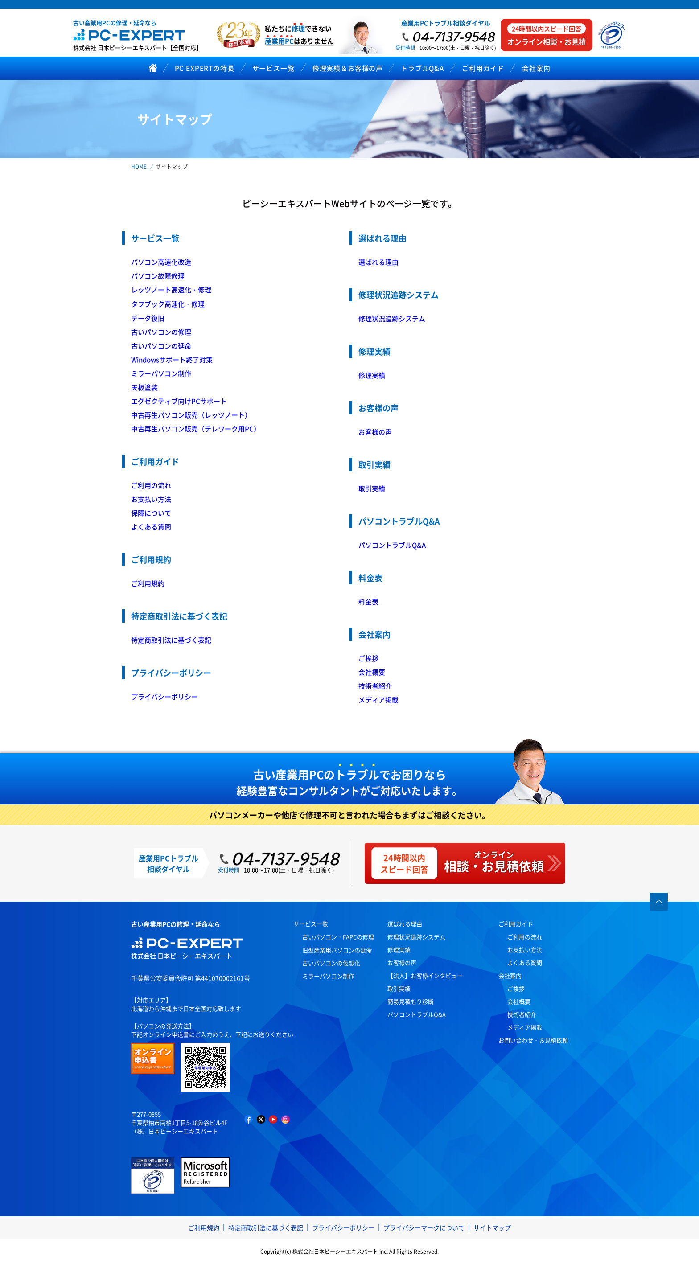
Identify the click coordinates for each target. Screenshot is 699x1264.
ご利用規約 (147, 583)
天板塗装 (144, 387)
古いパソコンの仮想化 (331, 963)
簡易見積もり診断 (410, 1001)
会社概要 (371, 672)
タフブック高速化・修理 (168, 303)
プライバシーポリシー (164, 696)
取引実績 (371, 488)
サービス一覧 (310, 923)
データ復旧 (147, 318)
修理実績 (371, 375)
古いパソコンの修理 (161, 332)
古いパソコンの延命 (161, 345)
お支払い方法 (151, 499)
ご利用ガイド (515, 923)
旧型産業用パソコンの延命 (337, 950)
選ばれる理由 (378, 262)
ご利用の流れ (151, 485)
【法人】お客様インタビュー (425, 975)
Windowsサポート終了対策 (172, 359)
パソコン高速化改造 (161, 262)
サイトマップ (492, 1227)
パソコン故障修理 (158, 275)
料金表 (368, 601)
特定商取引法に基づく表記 (171, 639)
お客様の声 (375, 431)
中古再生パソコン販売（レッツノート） (191, 414)
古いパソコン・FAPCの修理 (338, 936)
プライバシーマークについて (424, 1227)
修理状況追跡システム (391, 318)
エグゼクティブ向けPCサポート (179, 401)
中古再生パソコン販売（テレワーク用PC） (195, 428)
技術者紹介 (375, 685)
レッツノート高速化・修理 (171, 289)
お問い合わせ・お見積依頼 (533, 1040)
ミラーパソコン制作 (161, 373)
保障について (151, 512)
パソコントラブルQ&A (392, 545)
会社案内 (510, 975)
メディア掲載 (378, 699)
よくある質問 (151, 526)
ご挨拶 (368, 658)
